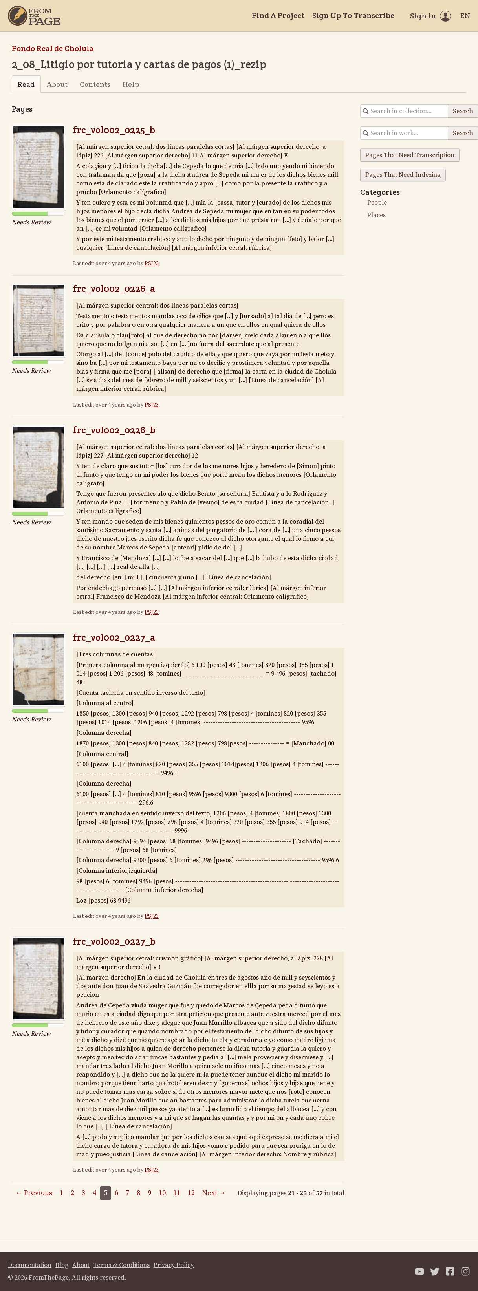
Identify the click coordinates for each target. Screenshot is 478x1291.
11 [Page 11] (176, 1193)
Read (26, 84)
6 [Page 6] (116, 1193)
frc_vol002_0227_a (114, 637)
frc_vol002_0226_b (114, 430)
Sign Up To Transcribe (353, 15)
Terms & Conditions (121, 1265)
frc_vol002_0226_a (114, 288)
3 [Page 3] (83, 1193)
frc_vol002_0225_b (114, 130)
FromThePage (49, 1278)
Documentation (29, 1265)
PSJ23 (152, 263)
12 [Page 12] (191, 1193)
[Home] (34, 16)
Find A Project (278, 15)
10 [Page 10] (162, 1193)
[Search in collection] (404, 111)
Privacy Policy (174, 1265)
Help (131, 84)
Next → (214, 1193)
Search (463, 111)
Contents (95, 84)
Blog (61, 1265)
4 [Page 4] (94, 1193)
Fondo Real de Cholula (52, 48)
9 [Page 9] (149, 1193)
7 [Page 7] (127, 1193)
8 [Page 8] (138, 1193)
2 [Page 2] (72, 1193)
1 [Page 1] (61, 1193)
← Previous (33, 1193)
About (57, 84)
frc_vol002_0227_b (114, 941)
